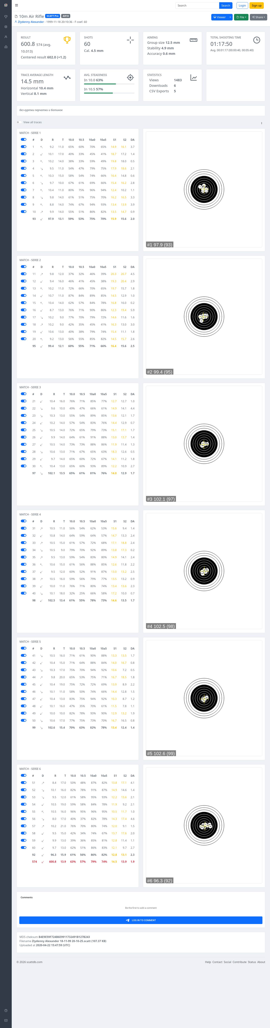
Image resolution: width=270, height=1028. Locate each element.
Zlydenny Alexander (29, 22)
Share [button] (257, 17)
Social (227, 1023)
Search (225, 5)
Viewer (220, 17)
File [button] (240, 17)
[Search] (197, 5)
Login (242, 5)
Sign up (257, 5)
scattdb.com (34, 1023)
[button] (261, 126)
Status (252, 1023)
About (261, 1023)
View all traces (32, 125)
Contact (217, 1023)
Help (208, 1023)
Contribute (240, 1023)
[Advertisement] (235, 86)
